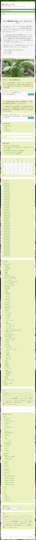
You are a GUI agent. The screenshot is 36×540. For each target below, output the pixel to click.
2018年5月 (6, 186)
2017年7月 (6, 201)
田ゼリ (7, 296)
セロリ (6, 309)
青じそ (6, 341)
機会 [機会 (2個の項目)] (22, 400)
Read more (31, 94)
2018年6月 (6, 185)
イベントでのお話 (29, 114)
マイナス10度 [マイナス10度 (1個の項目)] (15, 396)
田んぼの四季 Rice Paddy (10, 475)
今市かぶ (25, 90)
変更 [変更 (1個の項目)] (20, 398)
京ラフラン (7, 302)
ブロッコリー (7, 368)
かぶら (12, 92)
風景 (5, 270)
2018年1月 (6, 191)
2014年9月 (6, 255)
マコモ (6, 350)
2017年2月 (6, 209)
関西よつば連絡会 (8, 51)
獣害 (5, 273)
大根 (5, 370)
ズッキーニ (7, 333)
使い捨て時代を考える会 (9, 49)
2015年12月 (6, 231)
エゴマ (6, 342)
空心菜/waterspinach (9, 334)
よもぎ (7, 297)
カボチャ (6, 346)
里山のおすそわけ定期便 (8, 277)
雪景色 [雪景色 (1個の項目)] (15, 404)
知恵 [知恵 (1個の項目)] (13, 402)
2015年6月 (6, 241)
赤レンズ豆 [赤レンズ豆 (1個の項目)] (7, 404)
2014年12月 (6, 251)
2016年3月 (6, 226)
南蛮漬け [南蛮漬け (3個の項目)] (16, 398)
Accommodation (8, 130)
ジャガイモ (7, 315)
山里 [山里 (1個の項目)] (5, 400)
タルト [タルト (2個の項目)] (10, 395)
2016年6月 (6, 222)
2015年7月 (6, 239)
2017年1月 (6, 210)
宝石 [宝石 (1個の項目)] (3, 400)
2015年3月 (6, 246)
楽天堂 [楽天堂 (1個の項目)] (12, 400)
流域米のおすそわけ (9, 458)
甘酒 (5, 378)
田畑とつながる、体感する (10, 281)
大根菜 (7, 375)
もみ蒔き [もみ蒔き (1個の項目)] (22, 393)
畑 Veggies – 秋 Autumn (9, 482)
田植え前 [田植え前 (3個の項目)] (9, 402)
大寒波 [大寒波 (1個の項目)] (22, 398)
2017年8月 (6, 199)
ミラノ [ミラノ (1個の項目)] (19, 396)
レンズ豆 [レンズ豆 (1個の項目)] (22, 396)
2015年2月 (6, 247)
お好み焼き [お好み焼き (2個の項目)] (6, 393)
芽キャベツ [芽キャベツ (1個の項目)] (22, 402)
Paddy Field (7, 446)
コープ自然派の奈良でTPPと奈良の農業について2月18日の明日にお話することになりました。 (17, 102)
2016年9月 (6, 217)
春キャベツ (7, 305)
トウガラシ (7, 326)
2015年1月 (6, 249)
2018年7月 (6, 183)
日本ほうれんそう (9, 339)
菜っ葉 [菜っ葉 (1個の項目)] (26, 402)
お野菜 (22, 90)
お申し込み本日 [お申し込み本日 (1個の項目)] (12, 393)
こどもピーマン (9, 328)
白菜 (5, 360)
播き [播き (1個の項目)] (7, 400)
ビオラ (7, 314)
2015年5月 (6, 243)
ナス (5, 322)
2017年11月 (6, 194)
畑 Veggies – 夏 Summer (9, 480)
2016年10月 (6, 215)
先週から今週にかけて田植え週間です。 (11, 150)
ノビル (7, 294)
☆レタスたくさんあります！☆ (10, 153)
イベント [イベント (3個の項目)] (28, 393)
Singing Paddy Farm (8, 125)
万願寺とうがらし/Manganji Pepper (13, 330)
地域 (5, 272)
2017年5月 (6, 204)
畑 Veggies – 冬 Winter (9, 484)
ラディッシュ (7, 312)
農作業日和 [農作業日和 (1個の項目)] (11, 404)
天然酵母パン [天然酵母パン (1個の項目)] (26, 398)
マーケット (7, 280)
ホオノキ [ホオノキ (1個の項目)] (10, 396)
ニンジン (6, 301)
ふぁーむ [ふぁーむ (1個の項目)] (19, 393)
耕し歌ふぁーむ (8, 4)
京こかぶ (7, 357)
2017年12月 (6, 193)
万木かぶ (7, 355)
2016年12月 (6, 212)
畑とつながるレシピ (8, 285)
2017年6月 (6, 202)
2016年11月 (6, 214)
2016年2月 (6, 228)
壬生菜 (6, 365)
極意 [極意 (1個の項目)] (9, 400)
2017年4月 (6, 206)
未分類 (5, 384)
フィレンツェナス (9, 325)
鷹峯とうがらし (9, 331)
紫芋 (5, 376)
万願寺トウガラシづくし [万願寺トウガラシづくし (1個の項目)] (28, 396)
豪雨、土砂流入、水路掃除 (9, 145)
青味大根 (7, 373)
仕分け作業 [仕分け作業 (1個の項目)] (6, 398)
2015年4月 (6, 244)
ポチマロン (8, 347)
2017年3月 (6, 207)
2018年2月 (6, 189)
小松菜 (6, 304)
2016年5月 (6, 223)
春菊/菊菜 (6, 307)
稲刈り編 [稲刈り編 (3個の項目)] (17, 402)
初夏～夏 (6, 288)
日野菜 (7, 354)
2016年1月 (6, 230)
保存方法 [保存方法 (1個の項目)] (10, 398)
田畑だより (19, 90)
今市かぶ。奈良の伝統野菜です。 (12, 80)
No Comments (17, 92)
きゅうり (6, 317)
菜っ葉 (6, 310)
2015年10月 (6, 234)
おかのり (6, 344)
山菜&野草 (7, 293)
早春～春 (6, 286)
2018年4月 (6, 188)
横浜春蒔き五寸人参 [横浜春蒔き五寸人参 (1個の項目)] (17, 400)
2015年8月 (6, 238)
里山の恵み (7, 268)
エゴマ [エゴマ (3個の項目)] (5, 395)
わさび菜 (6, 367)
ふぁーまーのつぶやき (8, 379)
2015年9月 (6, 236)
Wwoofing (7, 129)
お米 (5, 265)
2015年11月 (6, 233)
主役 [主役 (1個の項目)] (3, 398)
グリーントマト (9, 320)
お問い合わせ (7, 497)
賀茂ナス (7, 323)
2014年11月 (6, 252)
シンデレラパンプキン (10, 349)
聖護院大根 (8, 371)
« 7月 (4, 175)
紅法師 (6, 363)
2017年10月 (6, 196)
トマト (6, 318)
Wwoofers (7, 275)
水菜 (5, 362)
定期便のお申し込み (9, 500)
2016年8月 (6, 218)
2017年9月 (6, 198)
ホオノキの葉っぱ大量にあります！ (11, 152)
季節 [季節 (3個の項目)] (30, 398)
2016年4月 (6, 225)
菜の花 (6, 299)
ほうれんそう (7, 336)
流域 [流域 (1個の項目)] (24, 400)
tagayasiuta (6, 90)
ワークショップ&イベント (21, 114)
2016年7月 (6, 220)
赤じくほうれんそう (10, 338)
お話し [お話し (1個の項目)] (16, 393)
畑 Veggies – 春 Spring (9, 478)
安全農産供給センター (20, 49)
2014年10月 (6, 254)
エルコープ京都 (7, 53)
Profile (6, 127)
